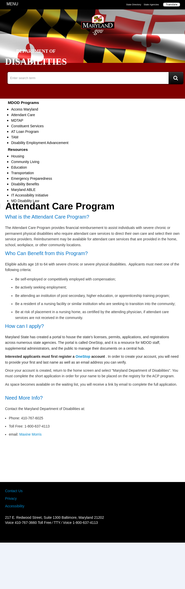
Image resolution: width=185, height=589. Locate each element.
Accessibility (14, 506)
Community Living (25, 162)
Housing (17, 156)
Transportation (22, 173)
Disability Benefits (25, 184)
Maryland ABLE (23, 190)
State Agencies (151, 4)
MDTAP (17, 120)
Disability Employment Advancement (39, 143)
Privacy (11, 498)
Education (19, 167)
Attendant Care (23, 115)
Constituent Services (27, 126)
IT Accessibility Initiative (29, 195)
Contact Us (14, 491)
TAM (14, 137)
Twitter (93, 533)
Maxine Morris (30, 434)
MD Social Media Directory (101, 533)
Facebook (84, 533)
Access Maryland (24, 109)
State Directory (133, 4)
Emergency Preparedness (31, 178)
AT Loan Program (25, 132)
